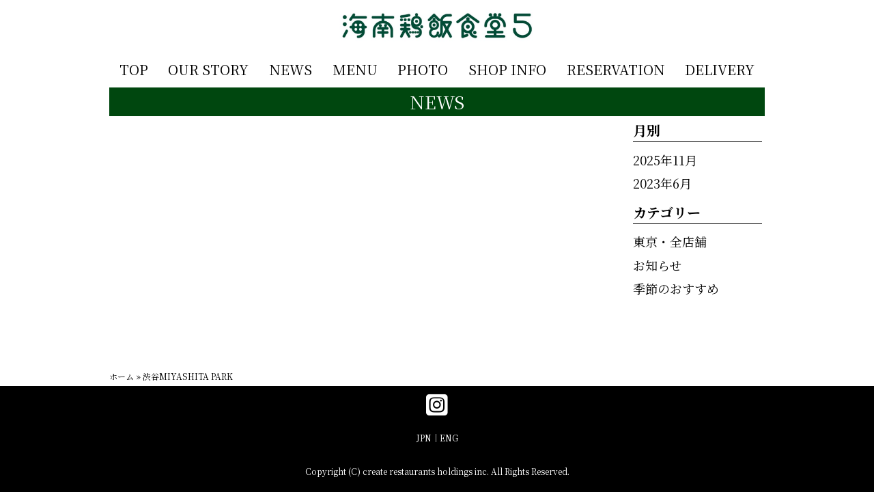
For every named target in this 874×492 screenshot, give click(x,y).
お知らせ (657, 265)
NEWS (290, 69)
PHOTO (422, 69)
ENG (449, 437)
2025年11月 (665, 160)
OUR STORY (208, 69)
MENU (355, 69)
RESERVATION (616, 69)
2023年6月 (662, 183)
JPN (424, 437)
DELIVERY (720, 69)
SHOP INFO (507, 69)
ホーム (121, 376)
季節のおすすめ (676, 288)
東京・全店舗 (670, 241)
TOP (133, 69)
